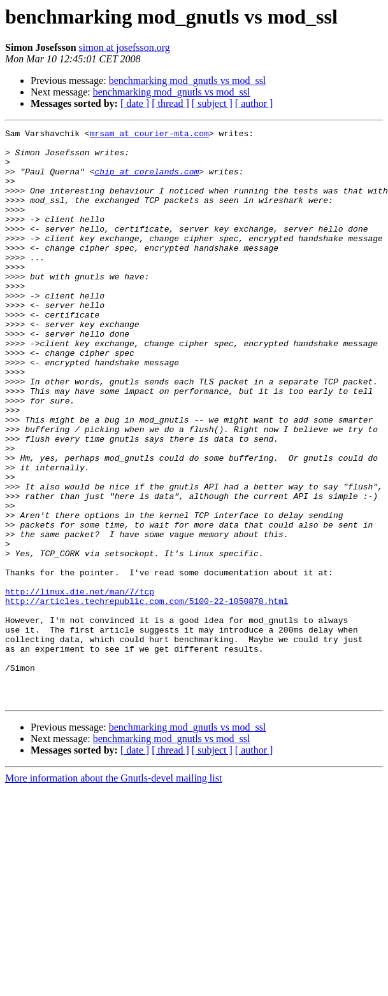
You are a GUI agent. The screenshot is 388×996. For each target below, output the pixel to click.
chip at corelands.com (146, 180)
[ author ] (254, 103)
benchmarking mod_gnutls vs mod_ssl (187, 80)
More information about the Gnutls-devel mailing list (113, 892)
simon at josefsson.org (124, 47)
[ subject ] (212, 103)
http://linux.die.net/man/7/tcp (79, 685)
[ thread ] (170, 103)
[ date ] (134, 103)
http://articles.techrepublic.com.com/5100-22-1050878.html (147, 696)
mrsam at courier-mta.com (149, 135)
